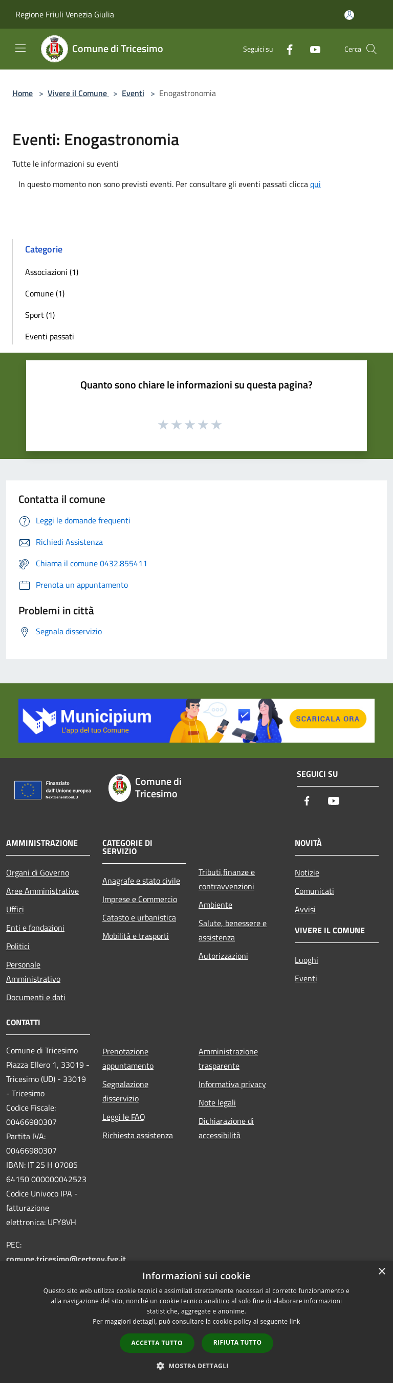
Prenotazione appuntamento (128, 1058)
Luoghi (306, 960)
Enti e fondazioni (35, 927)
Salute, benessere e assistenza (233, 930)
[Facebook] (285, 49)
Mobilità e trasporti (135, 936)
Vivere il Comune (78, 93)
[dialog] (196, 1322)
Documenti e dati (36, 997)
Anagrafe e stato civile (141, 880)
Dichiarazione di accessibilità (226, 1128)
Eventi (133, 93)
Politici (18, 946)
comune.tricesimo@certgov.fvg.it (66, 1259)
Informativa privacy (232, 1084)
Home (22, 93)
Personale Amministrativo (33, 971)
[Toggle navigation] (20, 48)
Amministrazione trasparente (228, 1058)
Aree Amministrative (42, 891)
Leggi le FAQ (123, 1117)
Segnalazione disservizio (125, 1091)
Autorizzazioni (223, 956)
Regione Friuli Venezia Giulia (64, 14)
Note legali (217, 1102)
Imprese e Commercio (139, 899)
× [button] (381, 1272)
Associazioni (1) (51, 272)
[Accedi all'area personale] (349, 15)
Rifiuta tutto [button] (237, 1342)
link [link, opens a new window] (295, 1321)
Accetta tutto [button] (157, 1343)
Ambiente (215, 904)
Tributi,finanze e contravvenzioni (227, 879)
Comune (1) (44, 293)
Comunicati (314, 891)
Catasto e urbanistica (139, 917)
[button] (196, 1366)
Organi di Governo (37, 872)
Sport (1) (40, 315)
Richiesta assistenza (137, 1135)
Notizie (307, 872)
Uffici (15, 909)
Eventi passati (49, 336)
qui (315, 184)
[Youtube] (311, 49)
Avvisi (305, 909)
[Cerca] (371, 49)
